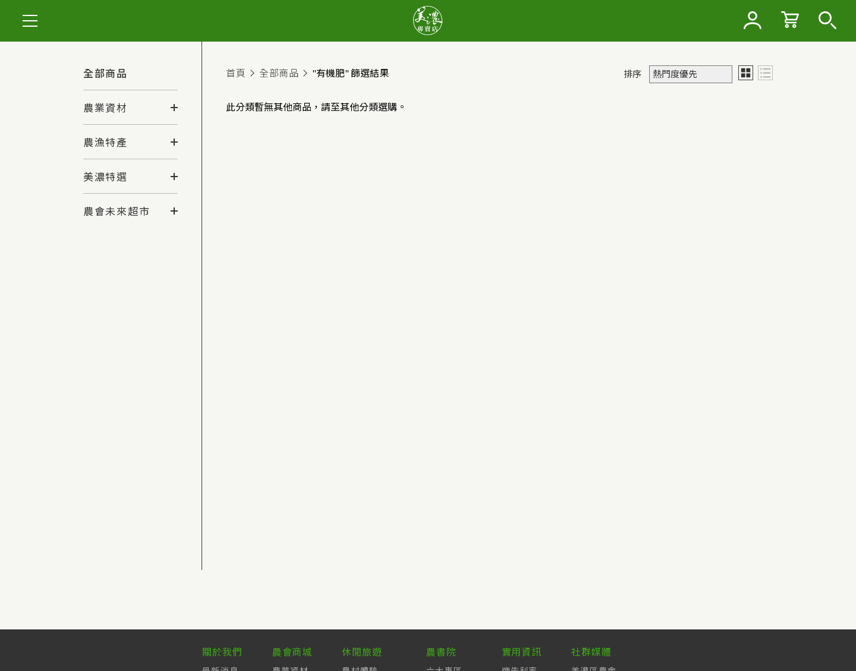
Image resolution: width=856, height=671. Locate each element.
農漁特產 (105, 142)
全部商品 (105, 73)
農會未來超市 (116, 211)
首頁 (236, 73)
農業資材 (105, 108)
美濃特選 (105, 177)
